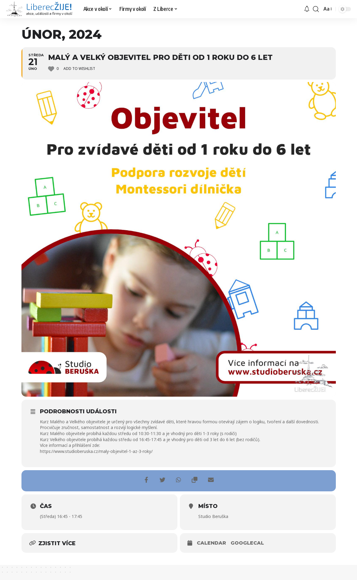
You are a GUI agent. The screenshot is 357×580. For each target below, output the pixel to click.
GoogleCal (247, 543)
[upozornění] (307, 9)
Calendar (211, 543)
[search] (316, 9)
